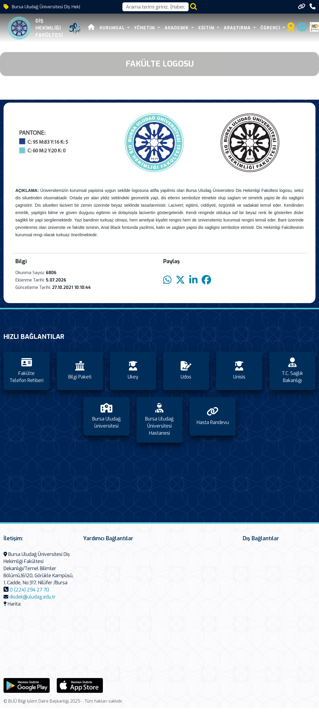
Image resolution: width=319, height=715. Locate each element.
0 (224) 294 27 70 (29, 590)
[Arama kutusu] (155, 6)
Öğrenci (270, 28)
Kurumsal (112, 28)
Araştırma (238, 28)
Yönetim (145, 28)
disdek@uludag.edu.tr (32, 597)
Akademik (177, 28)
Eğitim (207, 28)
